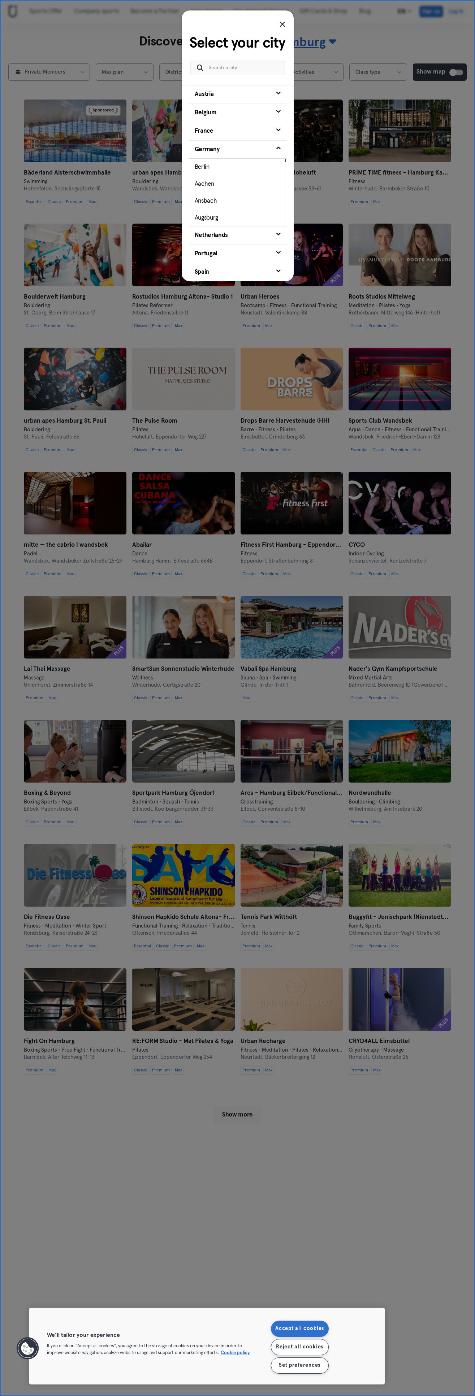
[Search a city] (237, 68)
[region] (207, 1346)
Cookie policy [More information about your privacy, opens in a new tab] (235, 1353)
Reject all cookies (299, 1346)
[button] (27, 1348)
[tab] (237, 94)
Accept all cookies (299, 1328)
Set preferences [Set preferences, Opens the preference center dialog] (299, 1365)
